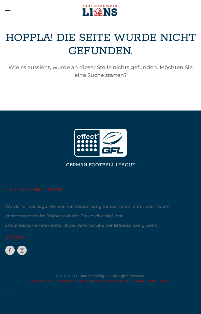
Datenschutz (65, 281)
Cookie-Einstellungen (151, 281)
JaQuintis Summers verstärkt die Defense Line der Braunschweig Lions (81, 225)
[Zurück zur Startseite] (100, 10)
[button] (7, 10)
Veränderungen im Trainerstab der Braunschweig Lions (64, 215)
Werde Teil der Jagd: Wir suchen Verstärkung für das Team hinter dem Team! (87, 206)
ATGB (85, 281)
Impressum (41, 281)
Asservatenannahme (111, 281)
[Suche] (100, 95)
